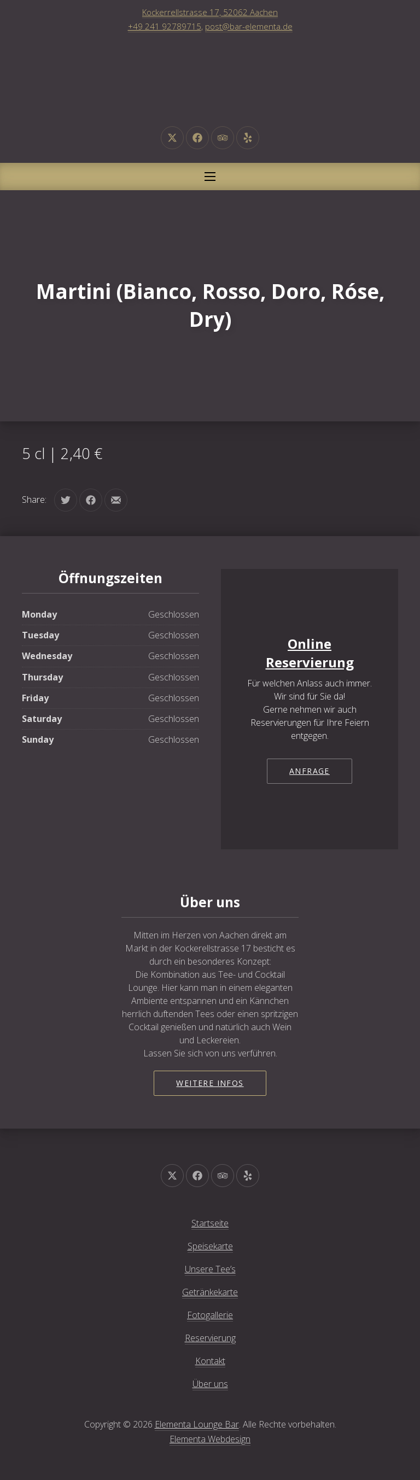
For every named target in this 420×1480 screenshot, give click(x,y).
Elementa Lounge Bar (197, 1424)
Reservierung (210, 1338)
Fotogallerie (210, 1315)
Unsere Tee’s (210, 1269)
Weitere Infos (209, 1083)
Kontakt (210, 1361)
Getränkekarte (210, 1292)
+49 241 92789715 (164, 26)
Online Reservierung (310, 653)
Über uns (210, 1384)
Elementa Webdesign (210, 1439)
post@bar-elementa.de (249, 26)
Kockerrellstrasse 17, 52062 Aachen (210, 12)
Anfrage (309, 771)
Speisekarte (210, 1246)
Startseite (210, 1223)
